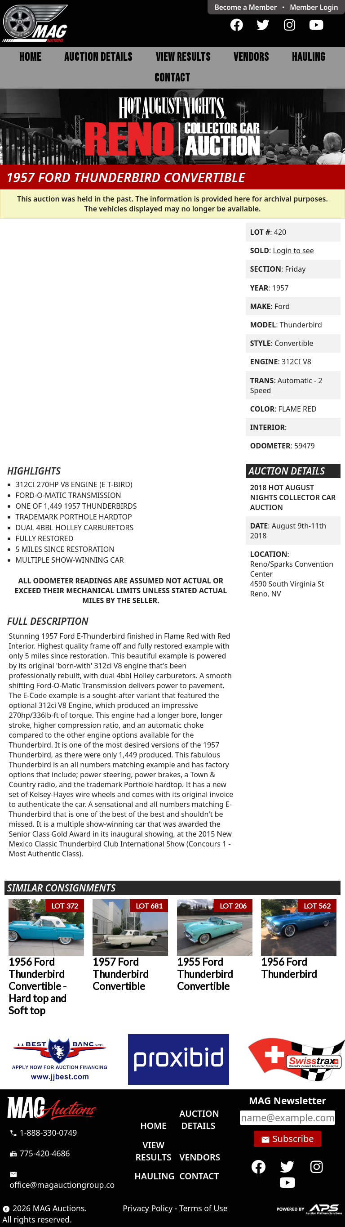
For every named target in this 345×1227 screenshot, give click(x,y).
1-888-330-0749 (43, 1132)
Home (30, 57)
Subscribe (287, 1139)
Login (314, 7)
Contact (172, 78)
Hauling (309, 57)
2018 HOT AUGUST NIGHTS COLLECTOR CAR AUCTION (293, 497)
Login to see (293, 250)
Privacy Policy (147, 1208)
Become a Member (246, 7)
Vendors (251, 57)
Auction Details (98, 57)
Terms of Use (203, 1208)
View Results (183, 57)
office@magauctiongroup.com (65, 1180)
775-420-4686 (39, 1153)
